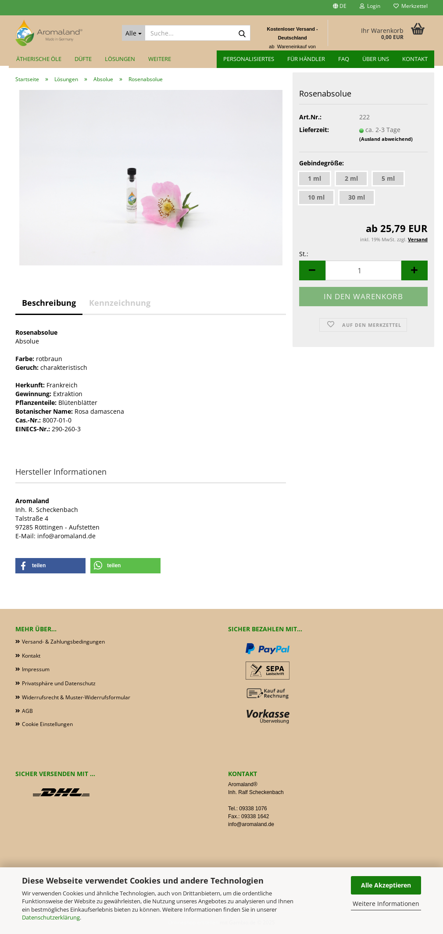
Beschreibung (49, 302)
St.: (303, 254)
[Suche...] (133, 33)
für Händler (306, 59)
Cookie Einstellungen (47, 724)
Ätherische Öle (38, 59)
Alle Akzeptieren (386, 885)
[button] (339, 7)
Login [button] (370, 6)
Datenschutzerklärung (51, 917)
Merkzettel (410, 6)
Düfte (83, 59)
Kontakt (415, 59)
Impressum (36, 669)
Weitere (159, 59)
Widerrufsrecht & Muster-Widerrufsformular (76, 697)
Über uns (375, 59)
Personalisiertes (248, 59)
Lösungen (120, 59)
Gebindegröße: (321, 163)
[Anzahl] (363, 270)
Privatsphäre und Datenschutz (59, 683)
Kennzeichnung (119, 302)
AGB (27, 711)
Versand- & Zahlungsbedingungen (63, 641)
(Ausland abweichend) (386, 139)
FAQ (343, 59)
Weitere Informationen (386, 903)
